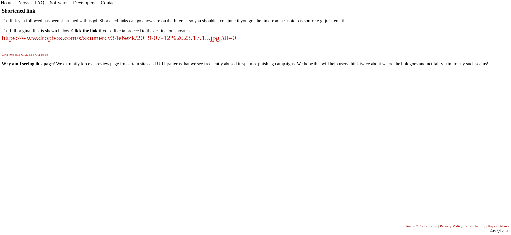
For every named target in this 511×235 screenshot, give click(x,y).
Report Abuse (498, 226)
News (23, 2)
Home (7, 2)
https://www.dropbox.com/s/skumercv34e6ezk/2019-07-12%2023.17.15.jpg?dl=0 (119, 38)
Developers (84, 2)
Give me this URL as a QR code (25, 54)
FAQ (39, 2)
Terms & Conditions (421, 226)
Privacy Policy (451, 226)
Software (58, 2)
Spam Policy (475, 226)
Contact (108, 2)
